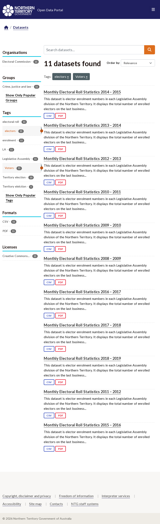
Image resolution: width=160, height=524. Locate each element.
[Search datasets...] (94, 49)
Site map (35, 504)
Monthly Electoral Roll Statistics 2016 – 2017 (82, 291)
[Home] (6, 27)
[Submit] (149, 49)
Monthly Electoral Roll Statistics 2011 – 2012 (82, 391)
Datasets (20, 27)
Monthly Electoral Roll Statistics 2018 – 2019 (82, 358)
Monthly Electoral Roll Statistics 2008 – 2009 (82, 258)
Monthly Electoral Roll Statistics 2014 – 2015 (82, 92)
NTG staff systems (85, 504)
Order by (113, 63)
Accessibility (11, 504)
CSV (49, 115)
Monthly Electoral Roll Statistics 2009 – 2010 (82, 225)
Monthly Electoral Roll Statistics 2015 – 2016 (82, 425)
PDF (60, 115)
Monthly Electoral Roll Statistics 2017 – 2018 (82, 325)
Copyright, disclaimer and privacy (26, 496)
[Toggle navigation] (153, 9)
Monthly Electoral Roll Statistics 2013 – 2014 (82, 125)
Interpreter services (116, 496)
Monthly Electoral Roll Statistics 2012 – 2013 (82, 158)
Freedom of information (76, 496)
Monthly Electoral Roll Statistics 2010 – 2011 (82, 192)
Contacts (56, 504)
